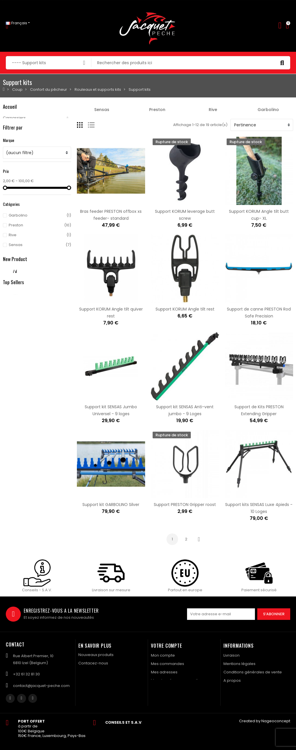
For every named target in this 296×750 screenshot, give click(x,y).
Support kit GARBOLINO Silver (110, 504)
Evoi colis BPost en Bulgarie (57, 482)
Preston (157, 109)
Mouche (10, 127)
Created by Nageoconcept (264, 721)
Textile (9, 177)
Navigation (13, 167)
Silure (8, 157)
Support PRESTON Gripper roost (185, 504)
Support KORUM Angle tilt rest (185, 309)
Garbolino (268, 109)
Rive (213, 109)
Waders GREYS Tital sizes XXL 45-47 (66, 340)
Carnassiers (14, 118)
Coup (8, 147)
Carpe (9, 137)
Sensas (101, 109)
